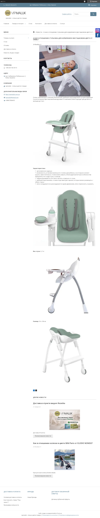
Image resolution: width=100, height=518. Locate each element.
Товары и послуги (17, 23)
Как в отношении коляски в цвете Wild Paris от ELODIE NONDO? (63, 443)
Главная (6, 23)
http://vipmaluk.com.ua (13, 94)
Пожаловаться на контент (50, 515)
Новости (39, 32)
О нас (30, 23)
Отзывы (6, 45)
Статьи (62, 23)
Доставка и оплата (51, 23)
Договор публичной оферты (60, 499)
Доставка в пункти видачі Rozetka (49, 403)
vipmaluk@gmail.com (12, 97)
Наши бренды (32, 497)
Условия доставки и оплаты (13, 497)
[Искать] (93, 14)
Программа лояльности (11, 505)
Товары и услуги (9, 38)
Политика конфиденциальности (69, 515)
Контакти (38, 23)
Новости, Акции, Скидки (11, 53)
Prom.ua (59, 513)
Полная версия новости (43, 436)
